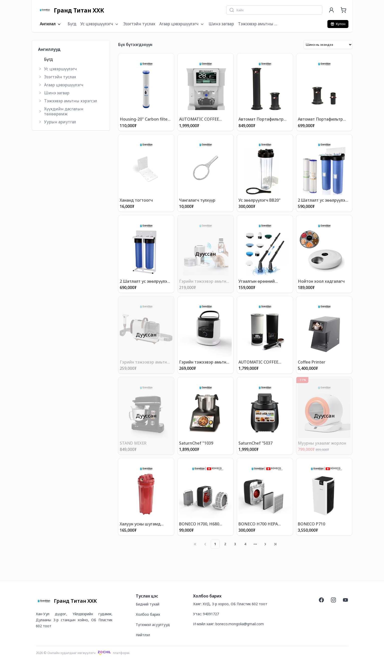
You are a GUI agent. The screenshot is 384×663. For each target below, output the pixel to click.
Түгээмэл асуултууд (153, 624)
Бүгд (72, 24)
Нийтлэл (143, 634)
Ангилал (51, 24)
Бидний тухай (147, 603)
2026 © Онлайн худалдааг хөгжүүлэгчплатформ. (83, 652)
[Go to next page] (265, 543)
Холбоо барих (148, 614)
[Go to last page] (275, 543)
